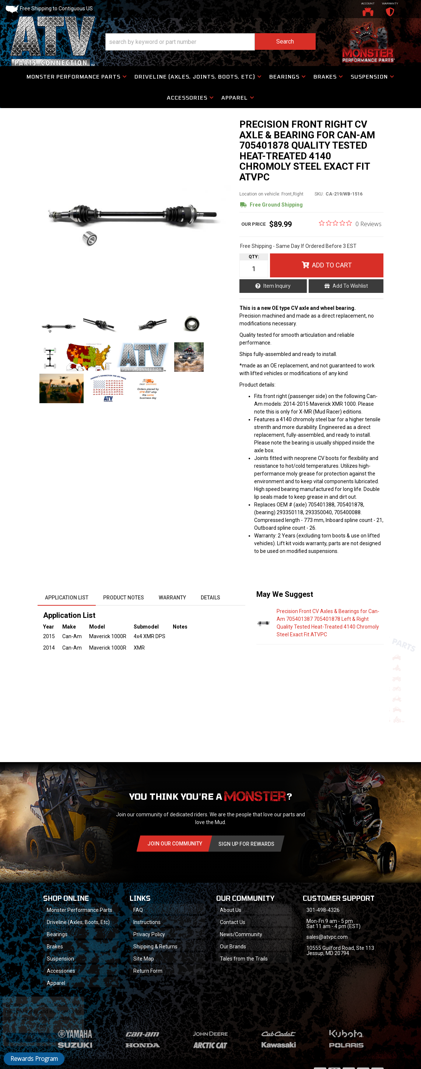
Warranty (172, 598)
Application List (66, 598)
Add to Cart (332, 265)
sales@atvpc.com (327, 937)
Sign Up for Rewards (246, 844)
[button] (210, 42)
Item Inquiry (277, 286)
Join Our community (174, 844)
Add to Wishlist (350, 286)
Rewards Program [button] (34, 1059)
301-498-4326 (323, 910)
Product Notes (123, 598)
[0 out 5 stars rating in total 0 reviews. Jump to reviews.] (350, 223)
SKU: (319, 194)
